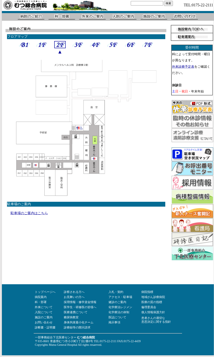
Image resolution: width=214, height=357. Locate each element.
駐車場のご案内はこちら (29, 213)
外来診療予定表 (183, 66)
